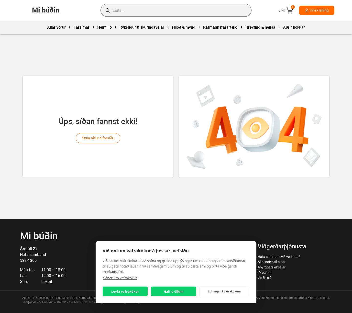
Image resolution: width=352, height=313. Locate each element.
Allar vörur (56, 27)
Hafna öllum (174, 291)
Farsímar (81, 27)
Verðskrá (264, 278)
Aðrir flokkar (294, 27)
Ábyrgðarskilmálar (272, 267)
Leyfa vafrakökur (125, 291)
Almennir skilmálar (272, 262)
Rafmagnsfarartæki (220, 27)
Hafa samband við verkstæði (279, 257)
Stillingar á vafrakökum (224, 291)
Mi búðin (45, 10)
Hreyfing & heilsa (260, 27)
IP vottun (265, 273)
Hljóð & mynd (183, 27)
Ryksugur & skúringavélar (142, 27)
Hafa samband (33, 254)
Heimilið (104, 27)
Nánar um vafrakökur (120, 278)
